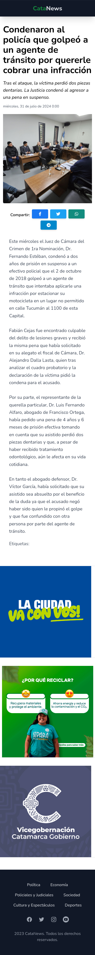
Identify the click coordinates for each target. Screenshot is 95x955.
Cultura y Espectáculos (34, 905)
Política (33, 885)
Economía (59, 885)
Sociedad (72, 895)
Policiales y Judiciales (34, 895)
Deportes (73, 905)
